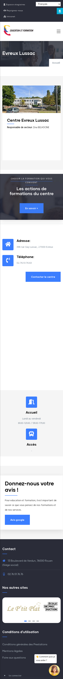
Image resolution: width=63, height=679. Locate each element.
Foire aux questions (14, 657)
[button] (25, 621)
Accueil (56, 63)
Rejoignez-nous (13, 11)
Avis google (17, 519)
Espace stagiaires (14, 5)
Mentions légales (12, 651)
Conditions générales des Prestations (24, 644)
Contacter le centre (43, 276)
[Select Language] (48, 4)
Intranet (9, 17)
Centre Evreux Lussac (30, 120)
